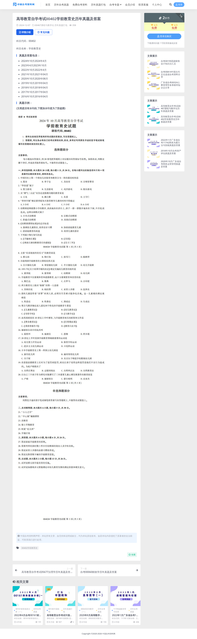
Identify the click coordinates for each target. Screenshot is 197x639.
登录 (179, 5)
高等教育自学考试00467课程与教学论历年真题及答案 (171, 108)
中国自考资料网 (108, 633)
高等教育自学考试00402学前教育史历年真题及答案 (171, 119)
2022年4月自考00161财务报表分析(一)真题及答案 (27, 616)
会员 (154, 25)
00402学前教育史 (29, 548)
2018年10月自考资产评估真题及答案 (171, 152)
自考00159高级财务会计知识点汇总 (170, 62)
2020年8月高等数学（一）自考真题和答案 (91, 616)
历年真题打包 (60, 25)
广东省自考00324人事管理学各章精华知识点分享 (170, 85)
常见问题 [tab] (43, 32)
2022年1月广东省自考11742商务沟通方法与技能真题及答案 (170, 142)
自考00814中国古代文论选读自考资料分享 (170, 74)
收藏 (132, 554)
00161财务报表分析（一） (23, 610)
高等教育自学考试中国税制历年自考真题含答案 (59, 616)
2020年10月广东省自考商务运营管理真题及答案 (171, 164)
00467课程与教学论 (44, 25)
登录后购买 (164, 36)
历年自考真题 (37, 610)
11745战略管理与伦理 (119, 610)
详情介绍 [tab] (25, 32)
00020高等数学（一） (87, 610)
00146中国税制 (53, 610)
